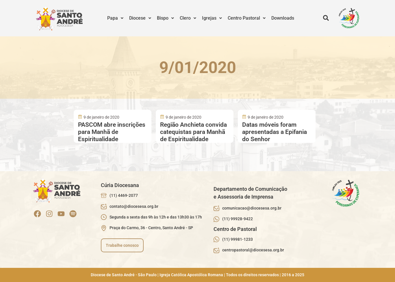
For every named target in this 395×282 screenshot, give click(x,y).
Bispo (165, 18)
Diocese (140, 18)
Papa (115, 18)
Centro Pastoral (247, 18)
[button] (115, 18)
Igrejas (212, 18)
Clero (188, 18)
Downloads (282, 18)
